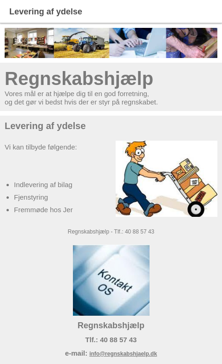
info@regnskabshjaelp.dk (123, 354)
